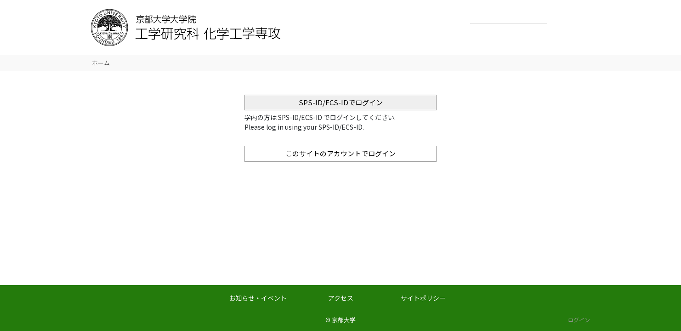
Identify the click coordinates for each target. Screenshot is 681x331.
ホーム (101, 62)
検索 (557, 16)
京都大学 (344, 319)
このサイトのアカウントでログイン (340, 153)
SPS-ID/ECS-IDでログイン (341, 102)
